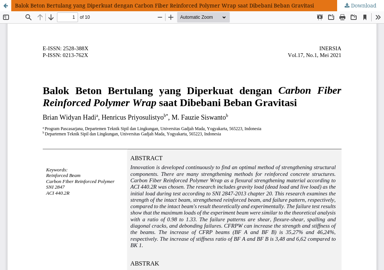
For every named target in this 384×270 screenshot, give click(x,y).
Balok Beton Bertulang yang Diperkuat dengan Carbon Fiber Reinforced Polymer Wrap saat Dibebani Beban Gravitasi (164, 5)
